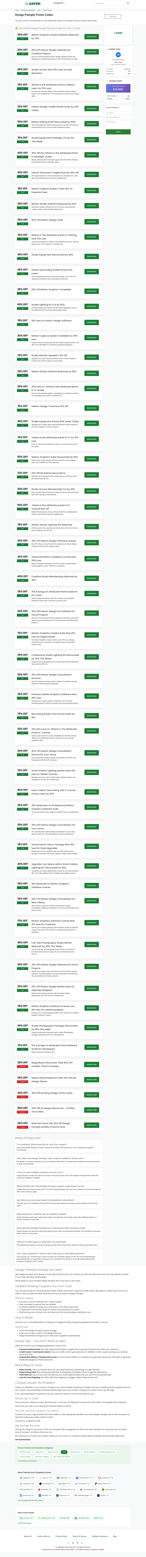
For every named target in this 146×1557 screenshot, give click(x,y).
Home (17, 10)
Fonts (38, 10)
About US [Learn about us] (28, 1536)
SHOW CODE (92, 1064)
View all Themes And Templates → (28, 1460)
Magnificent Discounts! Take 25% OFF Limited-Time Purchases (52, 1064)
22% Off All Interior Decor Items (48, 473)
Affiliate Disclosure (100, 1536)
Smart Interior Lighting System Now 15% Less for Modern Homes (53, 772)
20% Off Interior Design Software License (53, 540)
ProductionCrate (88, 1489)
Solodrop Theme (84, 1478)
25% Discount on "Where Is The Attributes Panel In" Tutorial (54, 730)
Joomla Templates (24, 1457)
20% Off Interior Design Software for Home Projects (54, 966)
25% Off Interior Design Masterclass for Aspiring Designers (52, 988)
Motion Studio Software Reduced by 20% (53, 371)
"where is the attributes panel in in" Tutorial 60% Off (50, 507)
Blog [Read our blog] (115, 1536)
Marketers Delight (83, 1495)
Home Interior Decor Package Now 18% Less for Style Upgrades (52, 846)
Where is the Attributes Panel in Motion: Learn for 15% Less (53, 86)
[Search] (128, 3)
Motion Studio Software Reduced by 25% (53, 203)
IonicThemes (82, 1483)
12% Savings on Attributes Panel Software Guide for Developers (54, 1047)
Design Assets (39, 1452)
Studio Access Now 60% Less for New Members (51, 71)
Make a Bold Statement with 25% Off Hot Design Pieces (53, 1079)
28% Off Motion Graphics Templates (51, 289)
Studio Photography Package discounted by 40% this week (54, 1027)
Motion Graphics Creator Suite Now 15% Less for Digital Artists (53, 635)
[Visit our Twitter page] (73, 1543)
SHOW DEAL (91, 36)
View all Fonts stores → (25, 1523)
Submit (118, 132)
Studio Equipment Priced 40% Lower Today (55, 421)
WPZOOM (45, 1495)
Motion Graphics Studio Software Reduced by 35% (55, 36)
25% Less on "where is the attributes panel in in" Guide (54, 388)
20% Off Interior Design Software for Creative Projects (51, 51)
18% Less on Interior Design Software (51, 320)
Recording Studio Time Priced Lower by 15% (53, 715)
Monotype (64, 1518)
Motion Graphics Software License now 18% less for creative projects (53, 1008)
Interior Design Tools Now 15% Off (49, 406)
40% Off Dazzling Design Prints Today (51, 1093)
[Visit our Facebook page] (69, 1543)
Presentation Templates (42, 1457)
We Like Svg (27, 1495)
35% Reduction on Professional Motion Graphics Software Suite (52, 807)
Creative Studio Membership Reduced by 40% (54, 578)
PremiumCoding (26, 1489)
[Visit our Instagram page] (82, 1543)
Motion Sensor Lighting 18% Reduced (51, 524)
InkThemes (44, 1489)
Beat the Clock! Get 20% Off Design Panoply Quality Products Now (50, 1125)
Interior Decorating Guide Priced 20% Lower (51, 271)
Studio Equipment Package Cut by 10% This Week (52, 139)
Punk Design (46, 1483)
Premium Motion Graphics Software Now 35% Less (54, 696)
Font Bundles (81, 1518)
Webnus (64, 1483)
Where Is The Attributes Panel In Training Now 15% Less (54, 237)
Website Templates (89, 1452)
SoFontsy (26, 1518)
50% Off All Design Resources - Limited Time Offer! (52, 1110)
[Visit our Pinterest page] (77, 1543)
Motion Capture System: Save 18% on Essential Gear (51, 190)
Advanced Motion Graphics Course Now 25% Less (53, 558)
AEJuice (46, 1478)
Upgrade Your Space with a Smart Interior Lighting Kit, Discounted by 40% (54, 866)
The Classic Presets (65, 1489)
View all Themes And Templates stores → (31, 1500)
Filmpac (102, 1495)
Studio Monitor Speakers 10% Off (49, 355)
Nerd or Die (63, 1495)
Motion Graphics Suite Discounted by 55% (54, 457)
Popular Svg (27, 1483)
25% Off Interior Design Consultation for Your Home (53, 826)
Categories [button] (59, 3)
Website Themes (53, 1452)
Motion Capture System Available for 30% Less (54, 337)
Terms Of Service (80, 1536)
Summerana (105, 1478)
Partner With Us (43, 1536)
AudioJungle (109, 1489)
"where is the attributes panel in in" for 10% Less (54, 439)
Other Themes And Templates (62, 1457)
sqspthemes (27, 1478)
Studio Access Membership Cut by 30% (53, 489)
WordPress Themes (25, 1452)
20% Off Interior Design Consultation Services (51, 676)
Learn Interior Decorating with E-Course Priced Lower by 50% (53, 792)
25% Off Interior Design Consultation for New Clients (53, 900)
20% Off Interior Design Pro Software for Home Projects (53, 613)
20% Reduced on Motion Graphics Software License (50, 885)
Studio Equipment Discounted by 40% (52, 254)
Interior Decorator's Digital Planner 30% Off (55, 172)
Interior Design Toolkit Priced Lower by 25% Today (55, 108)
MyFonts (98, 1518)
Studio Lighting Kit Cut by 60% (48, 304)
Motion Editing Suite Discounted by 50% (53, 121)
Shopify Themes (75, 1452)
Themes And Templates (28, 10)
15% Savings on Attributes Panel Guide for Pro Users (54, 593)
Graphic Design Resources (107, 1452)
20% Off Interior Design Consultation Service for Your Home (51, 752)
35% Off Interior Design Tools (47, 220)
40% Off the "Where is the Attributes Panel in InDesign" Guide (54, 154)
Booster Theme (102, 1483)
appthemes (64, 1478)
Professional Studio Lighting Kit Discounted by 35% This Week (55, 656)
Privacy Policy (61, 1536)
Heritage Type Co (46, 1518)
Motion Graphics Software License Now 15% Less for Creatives (53, 922)
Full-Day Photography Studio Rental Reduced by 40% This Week (51, 944)
